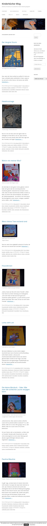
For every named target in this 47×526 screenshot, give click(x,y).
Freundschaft (12, 206)
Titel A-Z (11, 14)
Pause (27, 89)
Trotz (21, 311)
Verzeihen (20, 375)
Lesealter (32, 11)
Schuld (16, 149)
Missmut (17, 447)
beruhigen (4, 209)
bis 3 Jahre (26, 250)
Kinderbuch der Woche (22, 307)
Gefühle (13, 87)
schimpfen (22, 447)
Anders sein (10, 145)
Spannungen (5, 91)
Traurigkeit (16, 311)
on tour (24, 11)
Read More (32, 524)
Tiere (11, 252)
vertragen (17, 209)
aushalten (12, 89)
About (17, 14)
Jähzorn (19, 254)
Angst (13, 147)
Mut (11, 372)
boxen (27, 252)
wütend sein (5, 211)
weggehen (25, 375)
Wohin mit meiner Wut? (11, 160)
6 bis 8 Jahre (5, 370)
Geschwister (26, 373)
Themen (39, 11)
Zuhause (12, 377)
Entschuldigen (19, 373)
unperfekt (26, 149)
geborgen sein (9, 254)
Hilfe (3, 375)
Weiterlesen (5, 82)
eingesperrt (18, 89)
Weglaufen (4, 377)
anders (10, 147)
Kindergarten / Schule (7, 309)
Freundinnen (7, 266)
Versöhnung (25, 311)
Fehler (19, 147)
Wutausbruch (25, 209)
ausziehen (6, 373)
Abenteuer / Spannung (13, 370)
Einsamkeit (12, 373)
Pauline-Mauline (8, 459)
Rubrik (3, 14)
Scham (12, 149)
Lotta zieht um (8, 322)
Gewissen (8, 149)
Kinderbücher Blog (11, 3)
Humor (21, 206)
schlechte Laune (6, 509)
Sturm (13, 91)
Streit (10, 91)
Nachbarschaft (8, 375)
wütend (12, 150)
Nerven (23, 89)
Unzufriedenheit (9, 449)
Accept (26, 524)
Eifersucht (4, 311)
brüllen (3, 254)
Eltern (16, 147)
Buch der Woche (14, 11)
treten (8, 256)
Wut (16, 91)
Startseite (4, 11)
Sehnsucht (21, 149)
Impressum (25, 14)
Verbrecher (4, 150)
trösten (12, 256)
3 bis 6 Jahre (25, 85)
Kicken (23, 254)
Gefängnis (24, 147)
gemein (3, 149)
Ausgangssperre (6, 89)
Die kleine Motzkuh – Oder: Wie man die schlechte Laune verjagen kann (16, 389)
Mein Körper (10, 207)
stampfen (4, 256)
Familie (9, 87)
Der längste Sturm (9, 42)
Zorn (9, 211)
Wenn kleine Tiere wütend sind (14, 221)
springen (27, 254)
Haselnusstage (8, 101)
